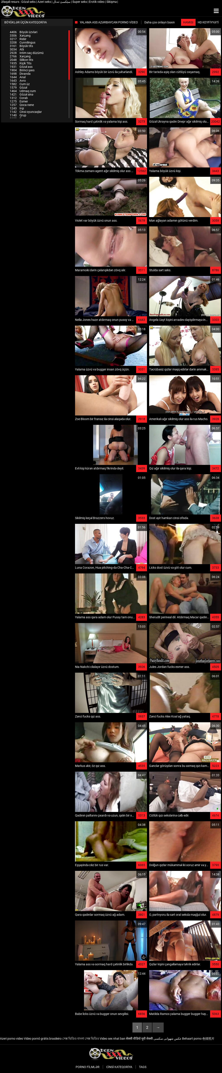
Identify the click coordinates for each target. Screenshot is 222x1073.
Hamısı (188, 22)
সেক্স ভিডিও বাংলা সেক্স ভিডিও (80, 1038)
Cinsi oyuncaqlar (26, 112)
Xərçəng (20, 35)
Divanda (20, 73)
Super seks (80, 1)
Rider (18, 39)
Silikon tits (21, 60)
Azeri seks (45, 1)
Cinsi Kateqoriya (119, 1067)
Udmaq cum (23, 91)
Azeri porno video (11, 1038)
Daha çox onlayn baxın (159, 22)
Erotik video (97, 1)
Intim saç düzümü (27, 53)
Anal (18, 77)
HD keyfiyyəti (208, 22)
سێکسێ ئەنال (62, 1)
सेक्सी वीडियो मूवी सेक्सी (139, 1038)
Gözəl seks (28, 1)
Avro (18, 80)
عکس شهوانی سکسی (167, 1038)
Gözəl (18, 87)
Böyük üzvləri (23, 32)
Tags (142, 1067)
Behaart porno (192, 1038)
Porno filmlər (88, 1067)
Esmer (19, 101)
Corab (19, 98)
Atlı (17, 49)
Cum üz (20, 84)
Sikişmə (111, 1)
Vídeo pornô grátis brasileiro (43, 1038)
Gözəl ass (21, 66)
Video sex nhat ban (112, 1038)
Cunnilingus (22, 42)
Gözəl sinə (21, 94)
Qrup (18, 115)
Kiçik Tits (20, 63)
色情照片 (208, 1038)
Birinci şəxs (22, 70)
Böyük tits (21, 46)
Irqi (17, 108)
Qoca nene (22, 105)
